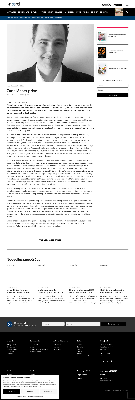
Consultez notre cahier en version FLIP (116, 52)
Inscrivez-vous (112, 95)
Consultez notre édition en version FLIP (117, 36)
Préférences (48, 391)
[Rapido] (119, 12)
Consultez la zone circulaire (117, 69)
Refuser (30, 391)
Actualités (10, 265)
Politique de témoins (21, 396)
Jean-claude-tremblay (17, 95)
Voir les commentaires (50, 240)
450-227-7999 (105, 354)
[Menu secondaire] (127, 5)
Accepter (12, 391)
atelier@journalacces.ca (108, 356)
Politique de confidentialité (35, 396)
